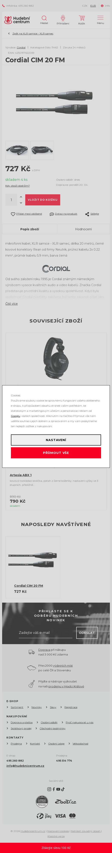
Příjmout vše (56, 453)
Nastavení (56, 440)
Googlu (15, 416)
